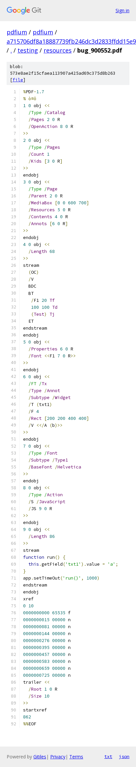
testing (27, 50)
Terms (76, 756)
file (18, 80)
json (124, 756)
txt (108, 756)
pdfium (17, 32)
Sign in (122, 10)
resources (58, 50)
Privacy (57, 756)
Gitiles (39, 756)
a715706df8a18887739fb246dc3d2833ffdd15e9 (71, 41)
